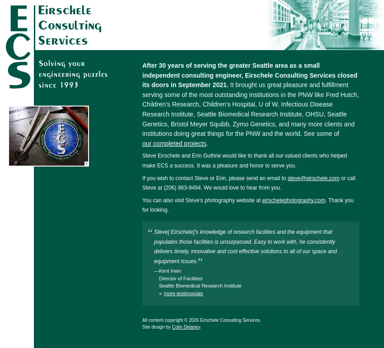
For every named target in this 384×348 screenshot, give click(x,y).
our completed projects (174, 143)
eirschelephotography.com (293, 200)
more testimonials (183, 293)
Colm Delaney (186, 327)
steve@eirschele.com (314, 178)
